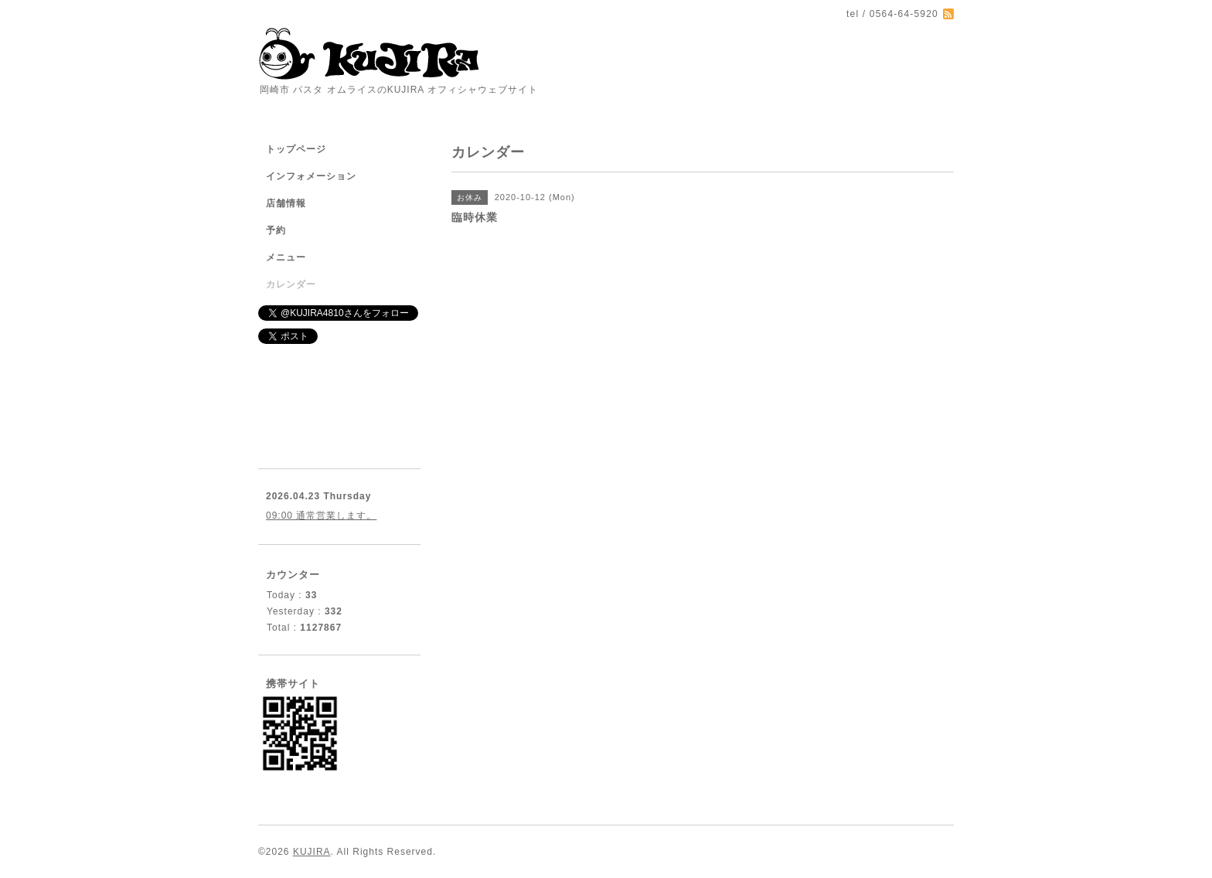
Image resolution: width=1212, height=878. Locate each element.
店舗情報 (286, 203)
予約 (276, 230)
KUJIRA (312, 851)
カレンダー (291, 284)
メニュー (286, 257)
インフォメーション (311, 176)
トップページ (296, 149)
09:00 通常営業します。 (321, 515)
